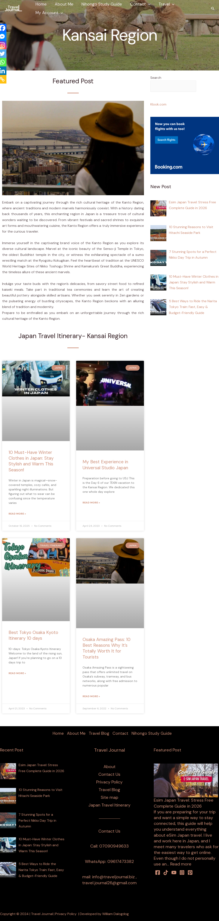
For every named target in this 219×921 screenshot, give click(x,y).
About (109, 767)
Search (155, 77)
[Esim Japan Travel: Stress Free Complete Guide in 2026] (186, 780)
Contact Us (109, 774)
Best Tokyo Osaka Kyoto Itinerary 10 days (33, 635)
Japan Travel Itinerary (109, 805)
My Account (49, 13)
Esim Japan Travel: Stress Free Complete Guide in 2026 (183, 803)
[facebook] (157, 872)
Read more (180, 864)
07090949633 (114, 846)
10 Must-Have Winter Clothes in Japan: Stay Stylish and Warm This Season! (31, 461)
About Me (64, 4)
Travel (166, 4)
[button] (148, 4)
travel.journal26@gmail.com (109, 883)
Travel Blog (99, 733)
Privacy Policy (109, 782)
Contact (140, 4)
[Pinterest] (190, 872)
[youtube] (174, 872)
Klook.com (158, 104)
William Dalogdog (115, 914)
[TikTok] (166, 872)
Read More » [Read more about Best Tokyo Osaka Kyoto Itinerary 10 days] (17, 673)
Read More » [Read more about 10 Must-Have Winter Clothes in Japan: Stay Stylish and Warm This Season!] (17, 513)
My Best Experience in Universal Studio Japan (105, 465)
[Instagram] (182, 872)
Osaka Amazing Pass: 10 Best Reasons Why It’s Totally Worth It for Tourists (106, 648)
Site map (109, 797)
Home (41, 4)
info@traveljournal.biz (113, 877)
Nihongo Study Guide (101, 4)
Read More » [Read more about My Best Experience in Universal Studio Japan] (91, 502)
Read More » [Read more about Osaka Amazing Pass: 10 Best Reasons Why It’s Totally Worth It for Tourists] (91, 696)
